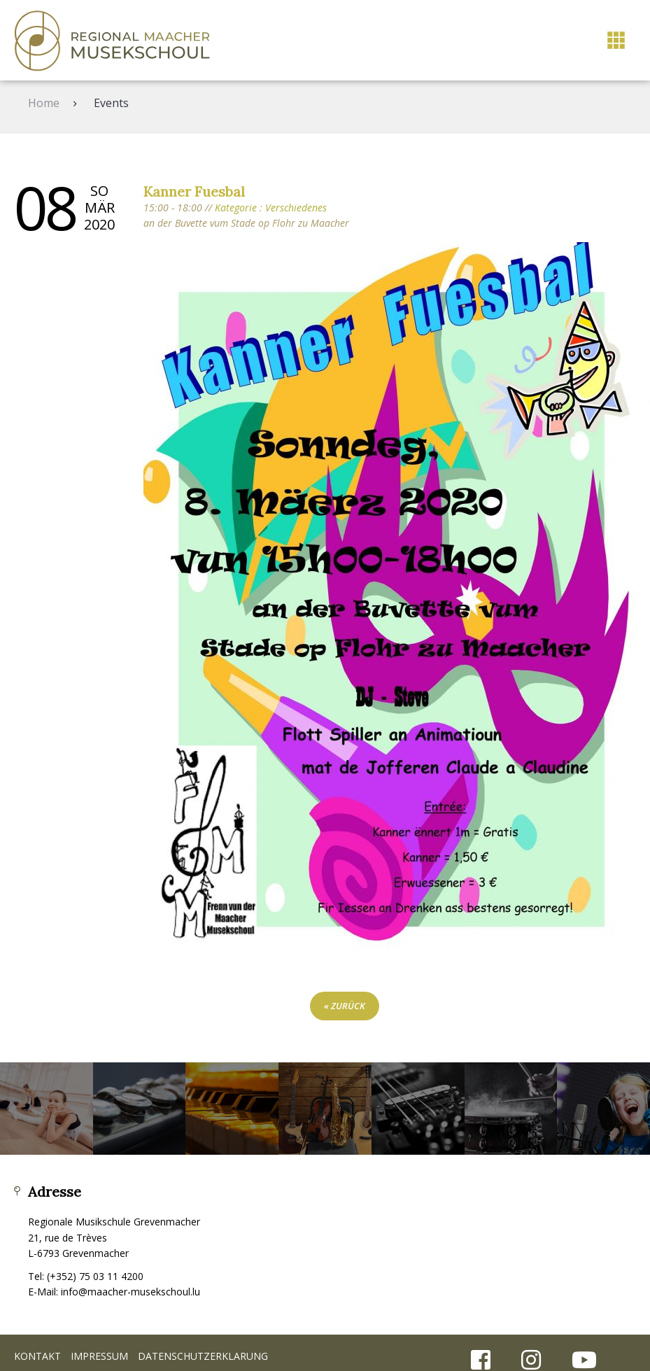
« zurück (344, 1005)
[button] (616, 40)
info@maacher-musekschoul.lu (130, 1291)
